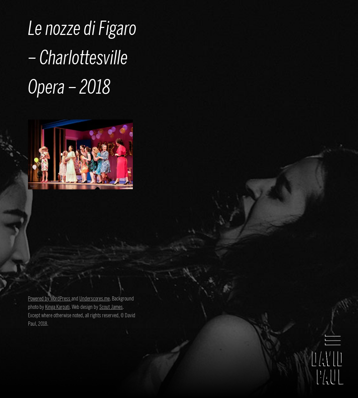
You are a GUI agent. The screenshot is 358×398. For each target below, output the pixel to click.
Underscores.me (94, 299)
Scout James (111, 307)
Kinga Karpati (57, 307)
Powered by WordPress (49, 299)
